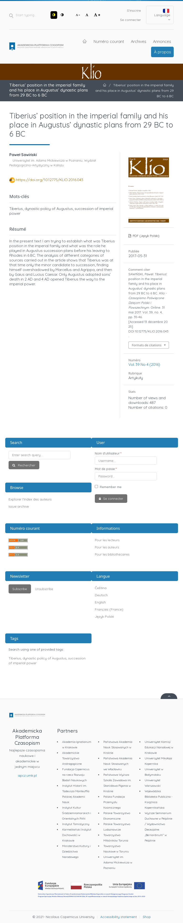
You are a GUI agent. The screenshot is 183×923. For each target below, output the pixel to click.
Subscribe (19, 589)
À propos (162, 51)
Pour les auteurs (107, 547)
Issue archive (19, 506)
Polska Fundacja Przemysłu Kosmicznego (114, 802)
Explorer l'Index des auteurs (30, 499)
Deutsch (101, 595)
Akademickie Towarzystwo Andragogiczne (72, 758)
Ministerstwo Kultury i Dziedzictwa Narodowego (76, 851)
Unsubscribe (44, 589)
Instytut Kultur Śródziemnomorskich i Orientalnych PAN (76, 813)
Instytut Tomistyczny (75, 824)
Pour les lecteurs (107, 540)
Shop (147, 917)
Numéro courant (108, 41)
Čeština (101, 588)
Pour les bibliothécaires (112, 554)
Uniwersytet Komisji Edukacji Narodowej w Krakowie (159, 747)
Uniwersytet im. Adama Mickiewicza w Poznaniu (117, 862)
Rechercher (26, 465)
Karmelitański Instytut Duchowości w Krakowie (76, 835)
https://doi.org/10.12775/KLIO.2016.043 (49, 179)
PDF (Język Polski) (145, 236)
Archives (138, 41)
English (100, 602)
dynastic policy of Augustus (44, 658)
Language (162, 15)
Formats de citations (146, 345)
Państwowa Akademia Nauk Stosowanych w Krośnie (117, 747)
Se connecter (130, 20)
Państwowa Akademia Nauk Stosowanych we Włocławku (117, 763)
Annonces (162, 41)
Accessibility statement (118, 917)
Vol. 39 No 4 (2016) (144, 364)
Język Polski (104, 616)
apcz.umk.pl (27, 775)
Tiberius (15, 658)
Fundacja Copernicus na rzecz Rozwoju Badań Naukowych (75, 774)
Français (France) (109, 609)
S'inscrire (134, 10)
